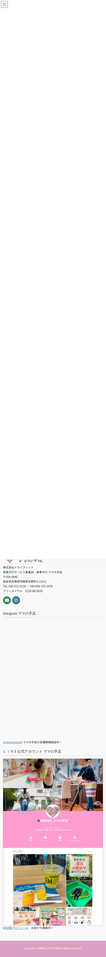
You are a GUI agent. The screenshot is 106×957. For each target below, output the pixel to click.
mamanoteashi (13, 742)
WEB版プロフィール (15, 928)
